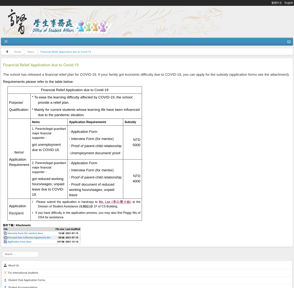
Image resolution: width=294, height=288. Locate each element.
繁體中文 (277, 2)
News (31, 51)
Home (17, 51)
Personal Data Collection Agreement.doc (29, 237)
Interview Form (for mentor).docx (25, 233)
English (289, 2)
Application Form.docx (20, 241)
